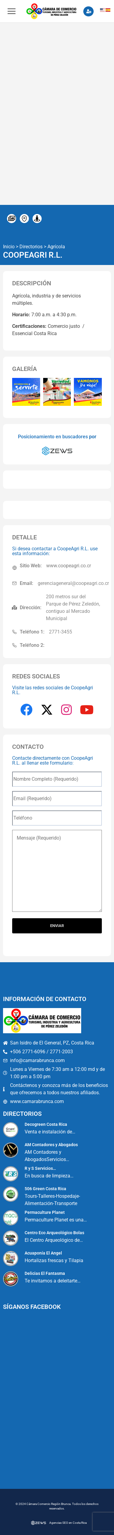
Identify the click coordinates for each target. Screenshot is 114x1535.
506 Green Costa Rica (45, 1188)
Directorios (31, 247)
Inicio (9, 247)
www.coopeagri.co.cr (68, 566)
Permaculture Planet (45, 1212)
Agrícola (56, 247)
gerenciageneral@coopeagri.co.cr (73, 583)
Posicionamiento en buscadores (53, 437)
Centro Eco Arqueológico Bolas (54, 1232)
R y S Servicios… (40, 1168)
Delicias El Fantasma (45, 1273)
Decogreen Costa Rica (46, 1124)
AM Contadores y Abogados (51, 1144)
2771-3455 (60, 632)
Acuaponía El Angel (43, 1253)
